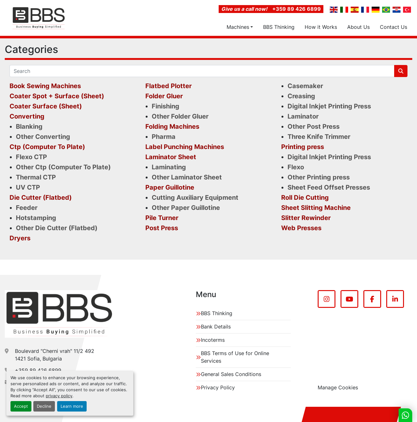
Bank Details (216, 326)
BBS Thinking (279, 27)
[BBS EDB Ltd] (59, 314)
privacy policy (59, 395)
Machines (238, 27)
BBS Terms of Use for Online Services (235, 357)
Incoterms (213, 340)
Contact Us (393, 27)
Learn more (72, 406)
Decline (44, 406)
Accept (21, 406)
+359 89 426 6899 (296, 9)
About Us (358, 27)
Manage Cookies (338, 387)
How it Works (321, 27)
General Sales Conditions (231, 374)
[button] (240, 27)
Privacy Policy (218, 387)
